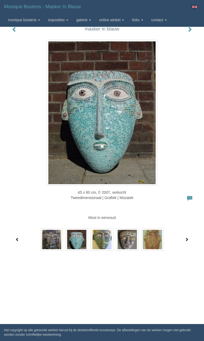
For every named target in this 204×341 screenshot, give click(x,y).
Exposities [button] (58, 20)
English (195, 6)
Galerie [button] (83, 20)
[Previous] (17, 239)
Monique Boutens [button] (24, 20)
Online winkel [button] (111, 20)
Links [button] (137, 20)
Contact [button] (159, 20)
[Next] (187, 239)
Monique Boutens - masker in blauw (42, 6)
